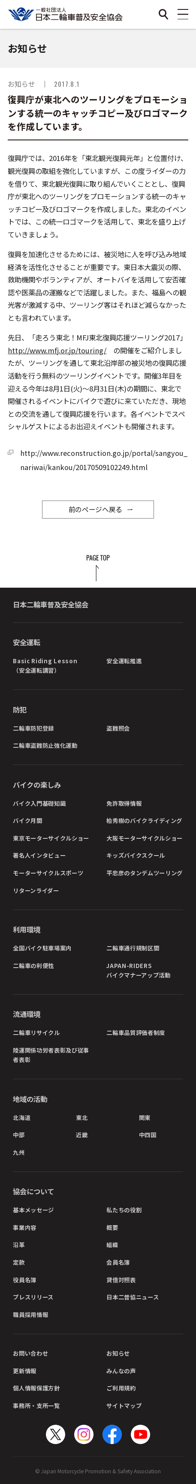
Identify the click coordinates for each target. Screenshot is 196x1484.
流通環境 (26, 1014)
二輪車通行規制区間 (132, 948)
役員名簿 (24, 1279)
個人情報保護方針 (36, 1388)
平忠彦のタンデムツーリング (144, 872)
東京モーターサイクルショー (51, 838)
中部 (18, 1134)
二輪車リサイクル (36, 1032)
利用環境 (26, 929)
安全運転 (26, 642)
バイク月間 (27, 820)
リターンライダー (36, 890)
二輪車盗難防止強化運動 (45, 745)
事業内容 (24, 1227)
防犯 (20, 709)
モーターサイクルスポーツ (48, 872)
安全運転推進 (124, 660)
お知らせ (118, 1353)
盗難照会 (118, 728)
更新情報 (24, 1370)
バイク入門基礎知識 (39, 803)
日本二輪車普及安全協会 (50, 604)
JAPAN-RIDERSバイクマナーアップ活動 (138, 970)
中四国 (148, 1134)
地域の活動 (30, 1099)
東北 (81, 1117)
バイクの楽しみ (37, 785)
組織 (112, 1244)
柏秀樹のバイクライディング (144, 820)
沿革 (18, 1244)
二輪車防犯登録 (33, 728)
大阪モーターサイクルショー (144, 838)
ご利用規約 (121, 1388)
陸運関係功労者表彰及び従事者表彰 (51, 1055)
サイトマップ (124, 1405)
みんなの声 (121, 1370)
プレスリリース (33, 1297)
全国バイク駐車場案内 (42, 948)
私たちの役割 (124, 1209)
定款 (18, 1262)
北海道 (21, 1117)
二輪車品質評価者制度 (135, 1032)
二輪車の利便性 (33, 965)
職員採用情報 (30, 1314)
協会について (33, 1191)
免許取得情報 (124, 803)
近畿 (81, 1134)
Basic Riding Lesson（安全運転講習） (45, 665)
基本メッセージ (33, 1209)
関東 (145, 1117)
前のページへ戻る (95, 509)
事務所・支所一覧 (36, 1405)
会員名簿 (118, 1262)
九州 (18, 1152)
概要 (112, 1227)
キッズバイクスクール (135, 855)
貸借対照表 (121, 1279)
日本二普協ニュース (132, 1297)
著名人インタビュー (39, 855)
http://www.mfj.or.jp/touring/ (57, 350)
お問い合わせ (30, 1353)
